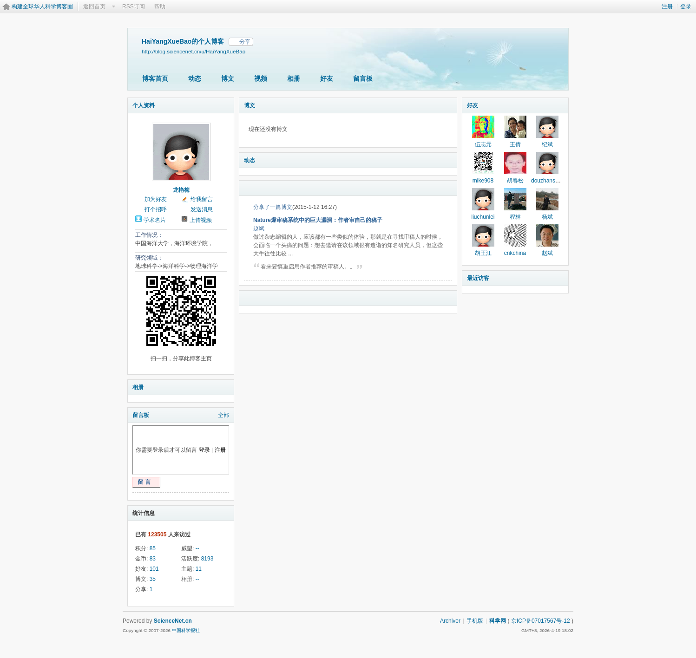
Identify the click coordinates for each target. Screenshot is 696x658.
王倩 (515, 144)
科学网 (497, 621)
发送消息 (201, 209)
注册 (667, 6)
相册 (293, 78)
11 (199, 569)
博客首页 (155, 78)
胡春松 (515, 180)
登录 (685, 6)
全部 (223, 415)
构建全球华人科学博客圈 (42, 6)
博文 (227, 78)
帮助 (159, 6)
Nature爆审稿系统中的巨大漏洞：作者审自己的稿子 (317, 220)
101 (154, 569)
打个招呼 (155, 209)
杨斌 (547, 217)
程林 (515, 217)
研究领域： (149, 257)
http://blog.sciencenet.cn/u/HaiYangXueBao (193, 51)
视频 (260, 78)
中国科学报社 (186, 630)
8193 (207, 558)
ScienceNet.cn (173, 621)
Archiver (450, 621)
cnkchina (515, 253)
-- (197, 548)
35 (153, 579)
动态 (194, 78)
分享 (244, 42)
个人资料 (143, 105)
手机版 (474, 621)
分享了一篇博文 (272, 207)
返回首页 (94, 6)
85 (153, 548)
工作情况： (149, 235)
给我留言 (201, 199)
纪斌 (547, 144)
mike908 (483, 180)
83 (153, 558)
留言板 (363, 78)
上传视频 (201, 220)
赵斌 (258, 228)
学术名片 (155, 220)
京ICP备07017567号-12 (540, 621)
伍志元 (483, 144)
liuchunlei (482, 217)
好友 (326, 78)
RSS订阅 (133, 6)
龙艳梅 (181, 190)
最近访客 (478, 278)
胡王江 (483, 253)
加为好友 (155, 199)
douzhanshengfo (551, 180)
